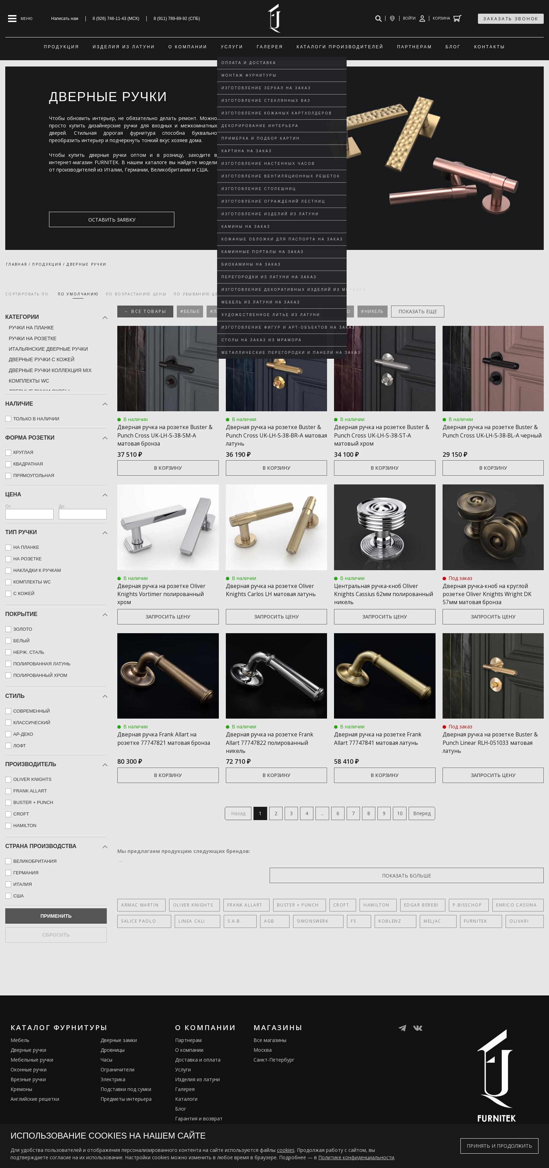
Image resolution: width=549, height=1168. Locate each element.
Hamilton (361, 923)
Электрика (112, 1097)
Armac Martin (140, 923)
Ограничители (117, 1087)
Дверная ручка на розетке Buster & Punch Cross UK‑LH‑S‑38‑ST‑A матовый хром (383, 434)
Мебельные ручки (32, 1078)
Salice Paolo (138, 940)
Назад (228, 830)
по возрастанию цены (136, 294)
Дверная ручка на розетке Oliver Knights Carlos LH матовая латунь (268, 601)
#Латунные (225, 311)
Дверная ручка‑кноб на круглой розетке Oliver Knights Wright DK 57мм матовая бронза (491, 605)
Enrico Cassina (492, 923)
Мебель (20, 1058)
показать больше (510, 893)
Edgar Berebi (403, 923)
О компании (189, 1068)
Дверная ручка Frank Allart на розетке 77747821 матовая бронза (164, 758)
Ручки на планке (31, 327)
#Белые (190, 311)
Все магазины (269, 1058)
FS (298, 940)
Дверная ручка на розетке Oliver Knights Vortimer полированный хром (159, 601)
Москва (262, 1068)
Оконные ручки (29, 1087)
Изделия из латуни (197, 1097)
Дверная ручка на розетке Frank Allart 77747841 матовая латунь (381, 758)
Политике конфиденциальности (356, 1157)
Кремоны (21, 1107)
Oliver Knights (190, 923)
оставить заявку (82, 219)
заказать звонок (510, 19)
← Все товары (145, 311)
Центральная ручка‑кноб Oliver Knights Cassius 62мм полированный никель (383, 601)
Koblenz (323, 940)
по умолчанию (78, 294)
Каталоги (186, 1117)
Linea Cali (180, 940)
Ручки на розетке (32, 338)
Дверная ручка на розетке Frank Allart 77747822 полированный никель (268, 758)
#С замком (266, 311)
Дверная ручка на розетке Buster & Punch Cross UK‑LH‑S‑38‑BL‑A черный (485, 434)
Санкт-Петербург (273, 1078)
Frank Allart (239, 923)
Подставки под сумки (125, 1107)
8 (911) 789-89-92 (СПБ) (177, 18)
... (321, 830)
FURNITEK (386, 940)
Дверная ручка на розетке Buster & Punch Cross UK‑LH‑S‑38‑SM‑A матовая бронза (159, 438)
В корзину (168, 476)
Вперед (432, 830)
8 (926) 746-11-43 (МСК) (116, 18)
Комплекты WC (29, 381)
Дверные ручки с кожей (42, 359)
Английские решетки (35, 1117)
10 (409, 830)
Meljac (355, 940)
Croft (329, 923)
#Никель (372, 311)
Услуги (183, 1087)
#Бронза (303, 311)
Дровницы (112, 1068)
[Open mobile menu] (20, 19)
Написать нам (64, 18)
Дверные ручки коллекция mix (50, 370)
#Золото (338, 311)
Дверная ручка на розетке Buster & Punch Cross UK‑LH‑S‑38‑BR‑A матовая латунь (268, 438)
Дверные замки (118, 1058)
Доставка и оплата (198, 1078)
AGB (236, 940)
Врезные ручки (28, 1097)
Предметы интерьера (126, 1117)
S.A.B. (212, 940)
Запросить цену (168, 633)
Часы (106, 1078)
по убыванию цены (200, 294)
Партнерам (188, 1058)
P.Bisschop (446, 923)
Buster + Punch (289, 923)
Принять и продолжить (499, 1145)
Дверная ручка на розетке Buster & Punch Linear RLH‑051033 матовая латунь (486, 758)
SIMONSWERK (268, 940)
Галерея (185, 1107)
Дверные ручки (28, 1068)
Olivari (419, 940)
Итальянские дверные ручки (48, 349)
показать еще (417, 311)
